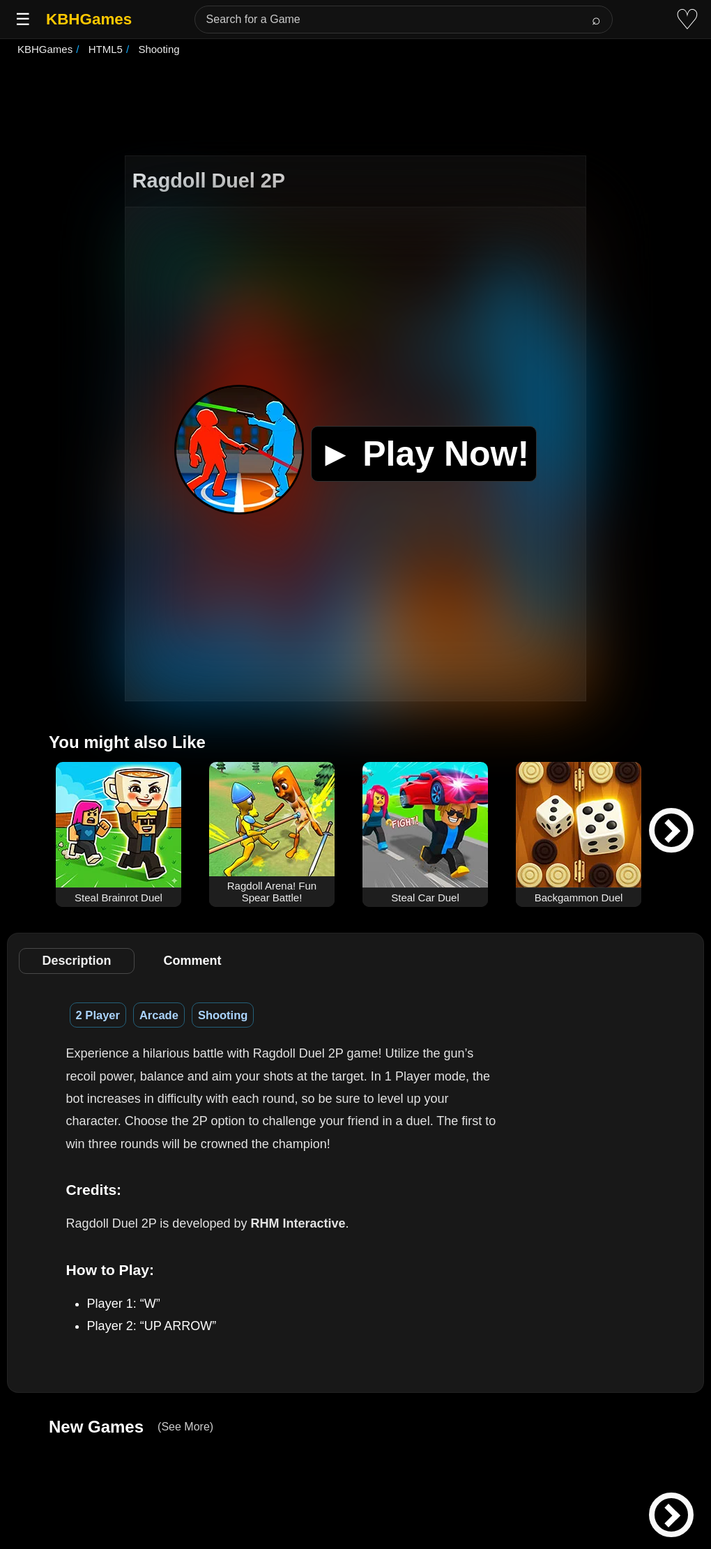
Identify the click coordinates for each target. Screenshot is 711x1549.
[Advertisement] (355, 107)
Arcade (158, 1015)
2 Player (98, 1015)
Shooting (222, 1015)
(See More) (185, 1427)
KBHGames (89, 19)
